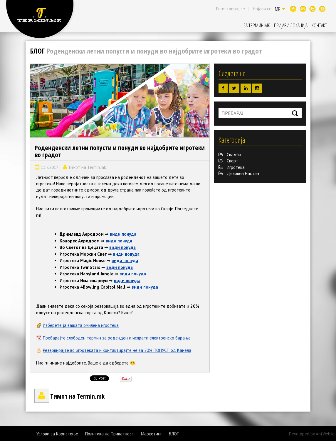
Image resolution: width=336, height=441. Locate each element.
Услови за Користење (57, 434)
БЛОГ (174, 434)
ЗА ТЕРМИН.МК (256, 25)
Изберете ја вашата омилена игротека (81, 325)
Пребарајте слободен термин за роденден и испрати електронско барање (117, 338)
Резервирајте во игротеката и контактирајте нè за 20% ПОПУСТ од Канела (117, 350)
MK (280, 9)
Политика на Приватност (109, 434)
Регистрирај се (230, 8)
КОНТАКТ (319, 25)
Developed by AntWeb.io (312, 434)
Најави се (262, 8)
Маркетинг (151, 434)
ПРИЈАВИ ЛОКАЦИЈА (291, 25)
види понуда (123, 234)
